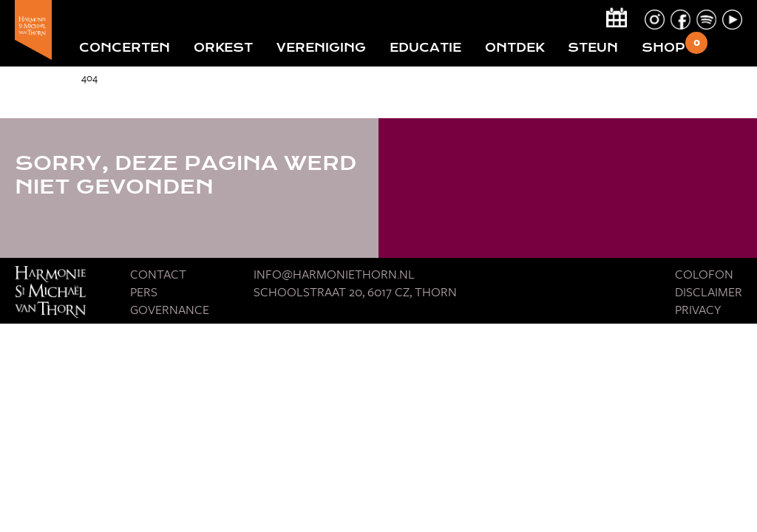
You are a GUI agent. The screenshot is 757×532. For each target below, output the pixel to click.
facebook (680, 20)
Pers (143, 291)
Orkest (223, 48)
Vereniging (321, 48)
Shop (663, 48)
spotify (706, 20)
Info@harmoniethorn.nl (334, 274)
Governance (169, 309)
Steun (593, 48)
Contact (158, 274)
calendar (616, 17)
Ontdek (514, 48)
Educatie (425, 48)
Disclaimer (708, 291)
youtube (732, 20)
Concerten (124, 48)
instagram (655, 20)
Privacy (698, 309)
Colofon (704, 274)
